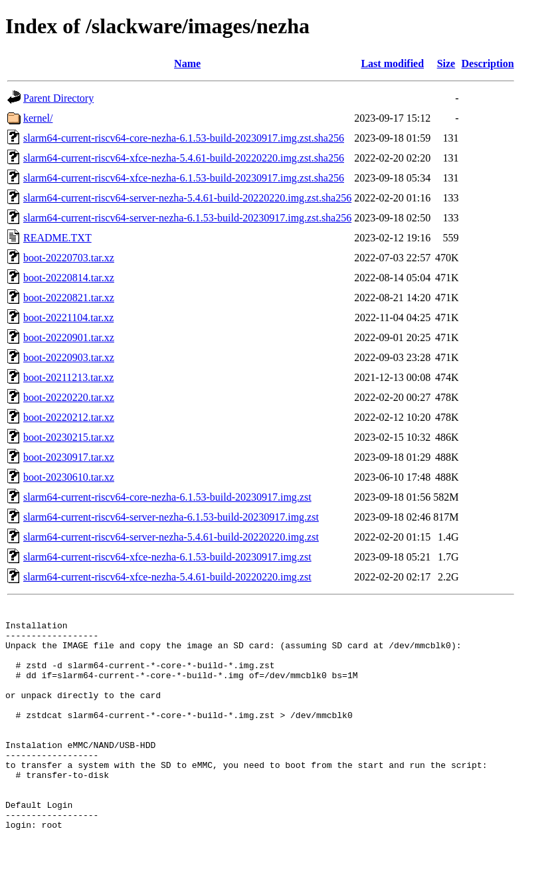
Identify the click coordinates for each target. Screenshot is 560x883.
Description (488, 63)
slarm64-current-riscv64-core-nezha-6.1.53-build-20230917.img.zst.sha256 (183, 138)
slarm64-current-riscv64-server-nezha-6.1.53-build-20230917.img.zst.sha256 (187, 217)
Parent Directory (58, 98)
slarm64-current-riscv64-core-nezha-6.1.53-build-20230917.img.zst (167, 497)
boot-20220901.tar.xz (68, 337)
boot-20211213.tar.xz (68, 377)
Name (187, 63)
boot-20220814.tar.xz (68, 277)
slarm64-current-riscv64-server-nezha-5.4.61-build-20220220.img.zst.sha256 (187, 197)
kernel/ (37, 118)
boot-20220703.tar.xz (68, 257)
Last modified (392, 63)
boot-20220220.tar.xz (68, 397)
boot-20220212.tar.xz (68, 417)
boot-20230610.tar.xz (68, 477)
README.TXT (57, 237)
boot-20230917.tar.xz (68, 457)
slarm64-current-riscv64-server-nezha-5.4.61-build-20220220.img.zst (171, 537)
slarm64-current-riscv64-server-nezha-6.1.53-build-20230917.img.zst (171, 517)
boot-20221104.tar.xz (68, 317)
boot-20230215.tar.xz (68, 437)
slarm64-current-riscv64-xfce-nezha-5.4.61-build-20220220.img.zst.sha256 (183, 158)
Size (446, 63)
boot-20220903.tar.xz (68, 357)
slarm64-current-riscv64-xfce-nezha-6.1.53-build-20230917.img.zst (167, 557)
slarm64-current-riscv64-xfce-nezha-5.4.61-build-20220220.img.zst (167, 576)
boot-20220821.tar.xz (68, 297)
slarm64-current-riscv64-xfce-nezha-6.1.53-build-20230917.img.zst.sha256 (183, 178)
